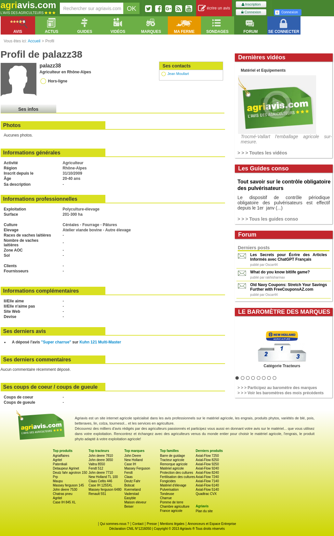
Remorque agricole (174, 464)
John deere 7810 (100, 455)
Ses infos (28, 109)
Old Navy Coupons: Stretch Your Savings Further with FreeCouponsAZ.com (288, 287)
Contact (137, 524)
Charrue (166, 498)
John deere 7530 (65, 489)
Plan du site (204, 511)
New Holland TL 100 (103, 477)
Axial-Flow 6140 (207, 485)
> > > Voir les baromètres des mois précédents (280, 393)
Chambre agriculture (175, 506)
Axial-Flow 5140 (207, 489)
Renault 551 (97, 494)
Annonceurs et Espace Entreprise (212, 524)
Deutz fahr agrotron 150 (70, 472)
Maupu (58, 481)
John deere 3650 (100, 460)
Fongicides (168, 481)
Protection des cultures (176, 472)
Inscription (251, 4)
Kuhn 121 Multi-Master (100, 342)
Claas (128, 477)
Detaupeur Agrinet (66, 468)
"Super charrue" (56, 342)
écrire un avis (214, 8)
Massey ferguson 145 (68, 485)
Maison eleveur (135, 502)
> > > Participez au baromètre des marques (277, 387)
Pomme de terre (171, 502)
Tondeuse (167, 494)
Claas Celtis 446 (100, 481)
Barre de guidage (172, 455)
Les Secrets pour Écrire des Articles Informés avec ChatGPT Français (288, 257)
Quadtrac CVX (206, 494)
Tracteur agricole (172, 460)
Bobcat (129, 485)
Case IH (130, 464)
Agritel (57, 460)
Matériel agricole (172, 468)
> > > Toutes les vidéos (262, 152)
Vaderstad (131, 494)
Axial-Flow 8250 (207, 460)
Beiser (128, 506)
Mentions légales (172, 524)
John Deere (132, 455)
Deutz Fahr (132, 481)
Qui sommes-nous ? (114, 524)
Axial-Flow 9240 (207, 468)
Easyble (130, 498)
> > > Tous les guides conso (267, 219)
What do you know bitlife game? (280, 272)
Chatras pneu (63, 494)
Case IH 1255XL (100, 485)
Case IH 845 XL (64, 502)
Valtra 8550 (96, 464)
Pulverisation (169, 489)
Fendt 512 (95, 468)
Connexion (251, 12)
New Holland (133, 460)
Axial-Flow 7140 (207, 481)
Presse (152, 524)
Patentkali (60, 464)
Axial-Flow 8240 (207, 472)
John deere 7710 (100, 472)
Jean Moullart (178, 74)
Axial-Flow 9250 (207, 464)
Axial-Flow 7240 (207, 477)
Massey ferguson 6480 (104, 489)
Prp (55, 477)
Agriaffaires (61, 455)
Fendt (128, 472)
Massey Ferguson (137, 468)
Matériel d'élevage (173, 485)
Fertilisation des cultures (177, 477)
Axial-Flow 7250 (207, 455)
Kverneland (132, 489)
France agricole (171, 511)
